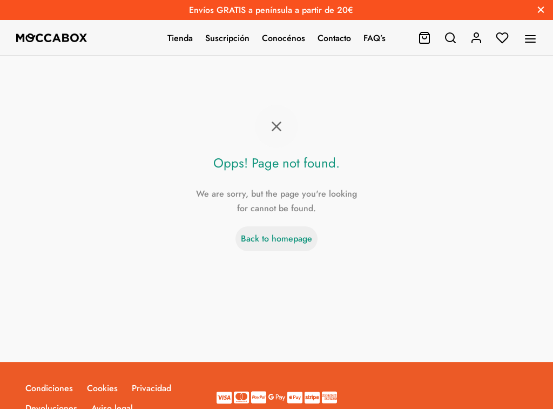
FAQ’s (374, 38)
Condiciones (49, 388)
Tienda (180, 38)
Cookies (102, 388)
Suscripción (227, 38)
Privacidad (151, 388)
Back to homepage (276, 238)
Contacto (334, 38)
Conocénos (283, 38)
